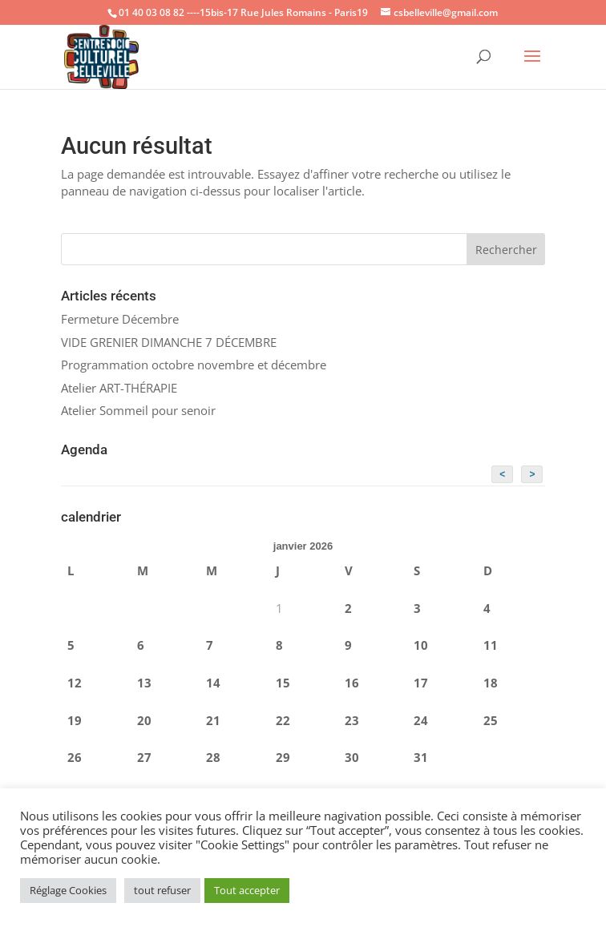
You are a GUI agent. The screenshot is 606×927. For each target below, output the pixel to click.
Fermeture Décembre (120, 319)
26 (74, 757)
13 (144, 683)
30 (352, 757)
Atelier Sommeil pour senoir (138, 410)
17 (421, 683)
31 (421, 757)
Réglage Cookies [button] (68, 890)
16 (352, 683)
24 (421, 720)
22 (283, 720)
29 (283, 757)
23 (352, 720)
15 (283, 683)
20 (144, 720)
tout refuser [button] (162, 890)
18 (490, 683)
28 (213, 757)
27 (144, 757)
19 (74, 720)
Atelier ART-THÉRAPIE (119, 388)
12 (74, 683)
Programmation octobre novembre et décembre (193, 365)
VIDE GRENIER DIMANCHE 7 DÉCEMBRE (169, 342)
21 (213, 720)
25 (490, 720)
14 (213, 683)
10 (421, 645)
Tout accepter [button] (247, 890)
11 (490, 645)
